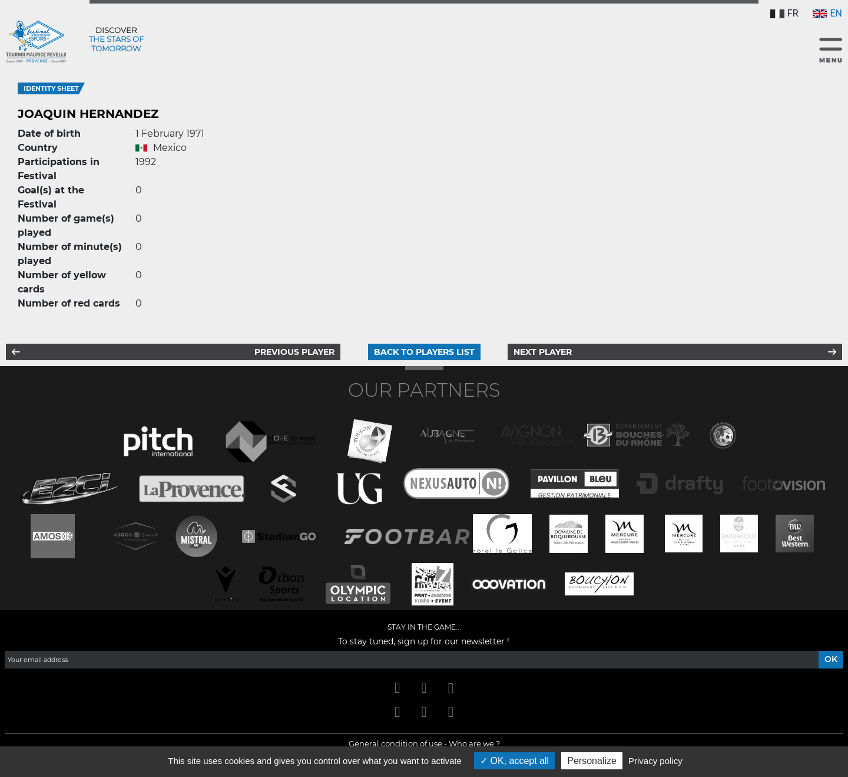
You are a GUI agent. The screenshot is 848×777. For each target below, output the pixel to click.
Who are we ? (474, 743)
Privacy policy (655, 761)
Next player (543, 352)
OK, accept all (514, 761)
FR (784, 13)
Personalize (592, 761)
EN (827, 13)
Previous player (294, 352)
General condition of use (395, 743)
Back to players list (424, 352)
